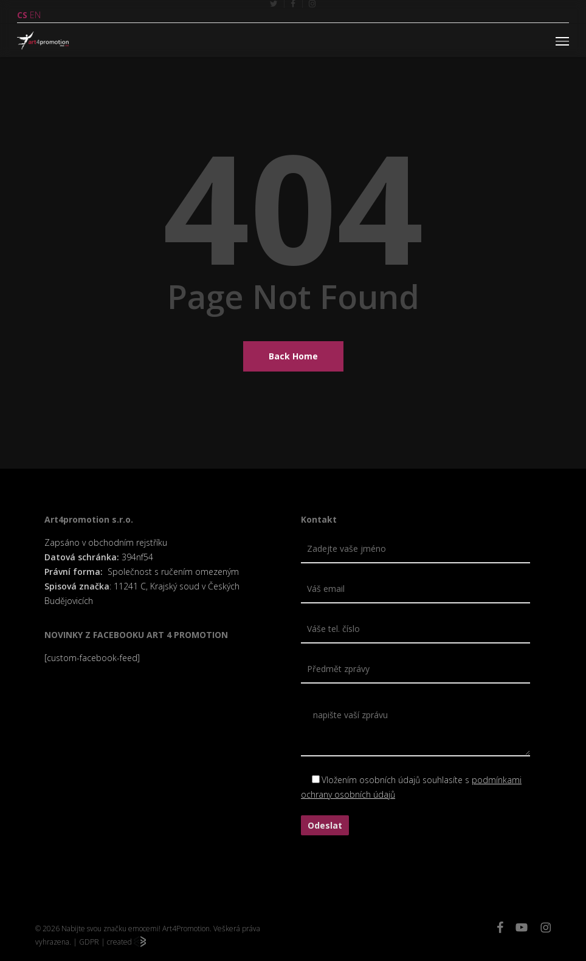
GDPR (89, 942)
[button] (562, 41)
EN (35, 15)
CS (22, 15)
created (126, 942)
